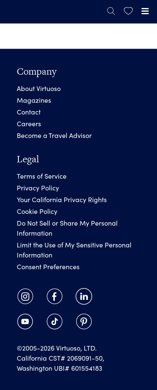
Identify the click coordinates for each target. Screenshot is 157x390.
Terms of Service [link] (42, 176)
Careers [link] (29, 123)
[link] (128, 11)
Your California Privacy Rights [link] (62, 199)
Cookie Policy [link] (37, 211)
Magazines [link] (34, 100)
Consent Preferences (48, 266)
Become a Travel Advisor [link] (54, 135)
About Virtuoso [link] (39, 88)
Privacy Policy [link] (38, 187)
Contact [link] (29, 111)
